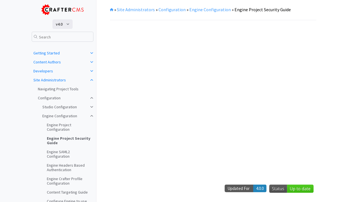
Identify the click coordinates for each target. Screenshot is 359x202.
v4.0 (59, 24)
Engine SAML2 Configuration (58, 154)
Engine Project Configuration (59, 127)
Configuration (49, 97)
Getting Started (46, 53)
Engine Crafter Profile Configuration (64, 181)
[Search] (62, 37)
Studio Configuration (59, 106)
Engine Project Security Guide (68, 140)
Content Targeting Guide (67, 192)
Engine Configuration (59, 115)
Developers (43, 71)
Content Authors (47, 62)
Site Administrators (49, 79)
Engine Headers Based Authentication (66, 167)
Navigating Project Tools (58, 88)
